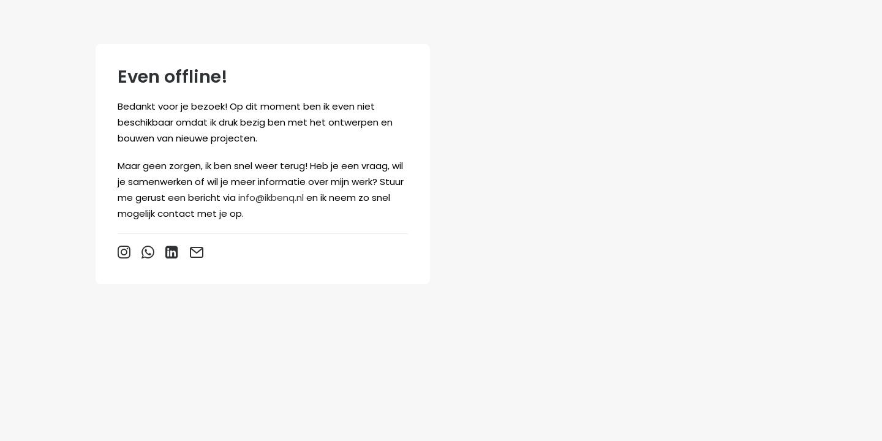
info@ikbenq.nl (271, 197)
